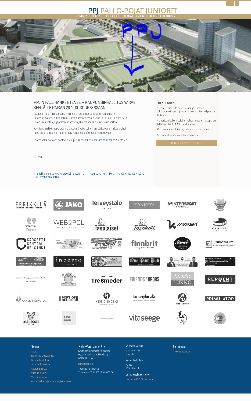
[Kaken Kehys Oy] (31, 298)
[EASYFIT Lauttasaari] (69, 318)
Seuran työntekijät (40, 360)
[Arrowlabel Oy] (69, 279)
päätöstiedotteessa (105, 140)
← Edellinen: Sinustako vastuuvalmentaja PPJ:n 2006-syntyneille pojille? (60, 175)
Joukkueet (112, 17)
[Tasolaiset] (107, 224)
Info (152, 17)
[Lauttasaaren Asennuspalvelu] (182, 318)
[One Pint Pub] (144, 261)
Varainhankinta (39, 377)
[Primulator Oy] (220, 298)
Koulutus (166, 17)
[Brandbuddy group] (220, 318)
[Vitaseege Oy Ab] (144, 318)
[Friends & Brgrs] (144, 279)
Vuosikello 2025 (39, 373)
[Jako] (69, 204)
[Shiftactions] (220, 261)
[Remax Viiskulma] (182, 261)
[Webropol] (69, 224)
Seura (96, 17)
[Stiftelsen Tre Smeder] (107, 278)
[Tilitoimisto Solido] (107, 318)
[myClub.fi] (220, 204)
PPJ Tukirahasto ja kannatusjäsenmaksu (51, 382)
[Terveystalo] (107, 204)
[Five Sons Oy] (182, 243)
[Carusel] (220, 224)
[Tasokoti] (144, 224)
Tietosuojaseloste (181, 352)
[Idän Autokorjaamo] (31, 261)
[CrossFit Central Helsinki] (31, 243)
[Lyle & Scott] (31, 318)
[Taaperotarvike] (144, 298)
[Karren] (182, 224)
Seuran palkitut (39, 369)
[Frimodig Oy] (220, 243)
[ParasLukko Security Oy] (182, 279)
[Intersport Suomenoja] (182, 204)
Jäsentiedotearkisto (41, 364)
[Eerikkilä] (31, 204)
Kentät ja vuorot (135, 17)
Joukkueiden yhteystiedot (186, 143)
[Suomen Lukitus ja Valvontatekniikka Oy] (31, 279)
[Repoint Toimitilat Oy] (220, 279)
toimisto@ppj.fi (85, 364)
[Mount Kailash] (107, 261)
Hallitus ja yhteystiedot (42, 356)
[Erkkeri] (144, 204)
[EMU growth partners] (69, 243)
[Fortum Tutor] (31, 224)
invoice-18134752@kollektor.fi (140, 379)
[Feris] (107, 243)
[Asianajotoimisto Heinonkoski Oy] (107, 298)
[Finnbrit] (144, 243)
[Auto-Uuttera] (182, 298)
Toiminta (81, 17)
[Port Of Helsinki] (69, 298)
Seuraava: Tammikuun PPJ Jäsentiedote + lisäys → (117, 175)
